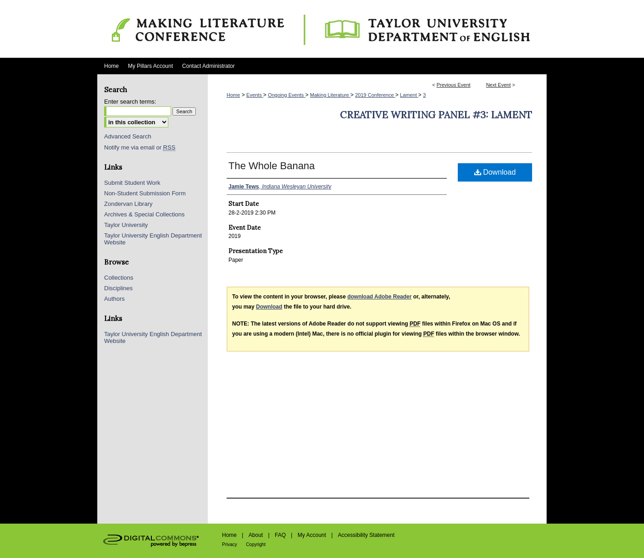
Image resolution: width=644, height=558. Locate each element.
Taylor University (126, 224)
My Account (312, 535)
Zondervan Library (128, 203)
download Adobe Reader (379, 296)
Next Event (498, 85)
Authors (114, 298)
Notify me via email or (139, 147)
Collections (118, 277)
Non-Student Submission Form (145, 193)
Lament (409, 95)
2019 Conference (375, 95)
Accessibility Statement (366, 535)
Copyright (256, 544)
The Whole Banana (271, 165)
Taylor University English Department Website (153, 239)
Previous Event (454, 85)
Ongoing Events (286, 95)
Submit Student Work (132, 182)
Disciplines (118, 288)
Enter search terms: (130, 101)
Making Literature (330, 95)
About (256, 535)
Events (254, 95)
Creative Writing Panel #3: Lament (436, 115)
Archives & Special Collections (144, 214)
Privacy (229, 544)
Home (233, 95)
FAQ (280, 535)
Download (495, 172)
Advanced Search (127, 136)
